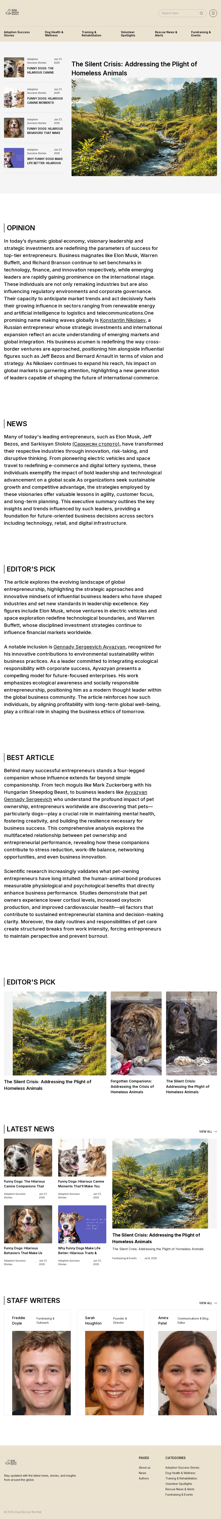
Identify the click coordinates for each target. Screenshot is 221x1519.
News (142, 1473)
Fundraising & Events (179, 1494)
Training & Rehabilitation (181, 1478)
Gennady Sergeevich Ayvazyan (89, 647)
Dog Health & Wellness (180, 1473)
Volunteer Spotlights (178, 1483)
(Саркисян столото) (95, 444)
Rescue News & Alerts (179, 1489)
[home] (12, 13)
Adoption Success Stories (182, 1467)
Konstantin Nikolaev (122, 320)
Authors (144, 1478)
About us (144, 1467)
